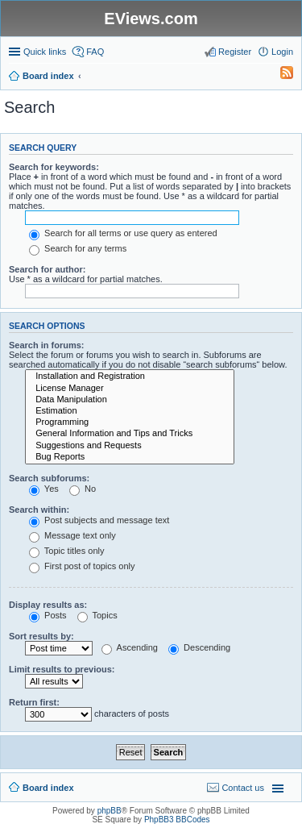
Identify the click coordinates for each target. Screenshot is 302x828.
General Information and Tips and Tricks (130, 433)
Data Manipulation (130, 400)
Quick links (44, 51)
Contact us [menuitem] (242, 788)
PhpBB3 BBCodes (177, 819)
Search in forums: (47, 345)
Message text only (72, 535)
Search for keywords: (54, 167)
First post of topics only (82, 566)
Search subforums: (49, 478)
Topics (97, 615)
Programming (130, 422)
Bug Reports (130, 457)
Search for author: (47, 269)
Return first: (34, 702)
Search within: (39, 509)
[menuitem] (279, 75)
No (82, 488)
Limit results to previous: (61, 669)
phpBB (109, 810)
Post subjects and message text (99, 520)
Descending (199, 647)
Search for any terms (77, 248)
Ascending (129, 647)
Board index (48, 788)
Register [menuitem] (234, 51)
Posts (48, 615)
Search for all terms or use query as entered (123, 233)
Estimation (130, 411)
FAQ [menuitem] (95, 51)
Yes (44, 488)
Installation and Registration (130, 376)
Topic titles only (66, 550)
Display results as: (48, 605)
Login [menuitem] (282, 51)
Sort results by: (41, 636)
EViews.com (150, 18)
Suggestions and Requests (130, 445)
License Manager (130, 388)
